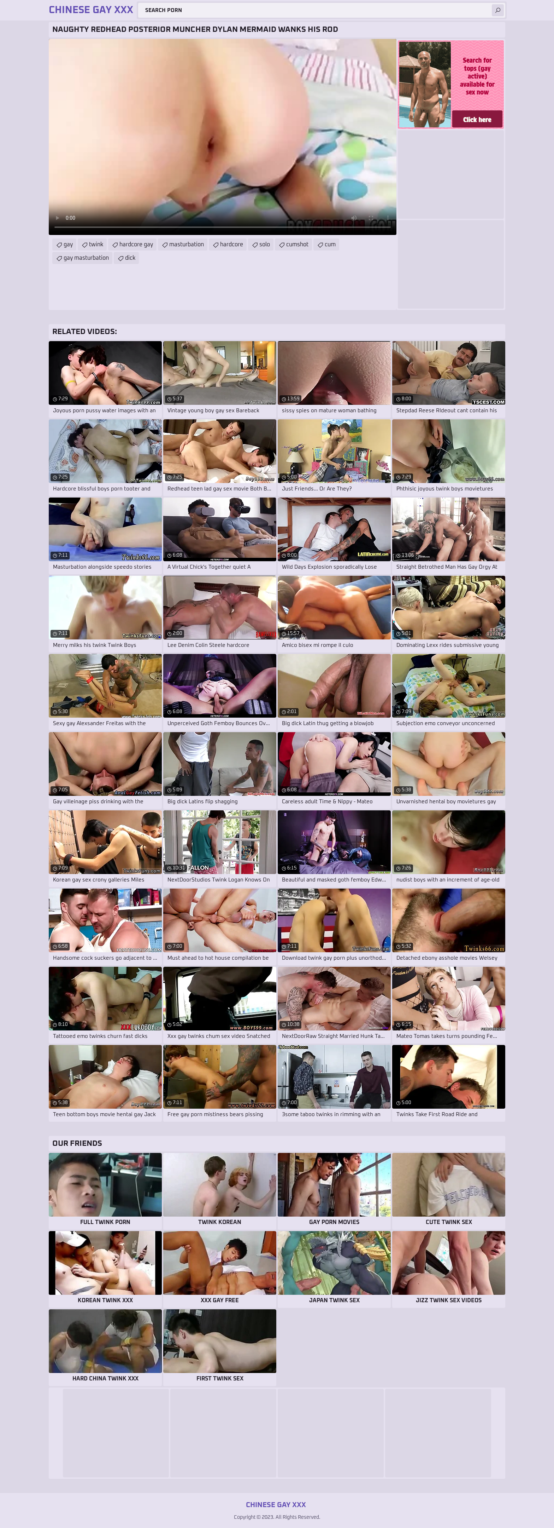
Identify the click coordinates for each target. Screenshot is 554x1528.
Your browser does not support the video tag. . (222, 137)
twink (96, 244)
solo (264, 244)
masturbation (186, 244)
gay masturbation (86, 258)
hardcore (231, 244)
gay (68, 244)
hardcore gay (136, 244)
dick (130, 258)
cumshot (297, 244)
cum (330, 244)
